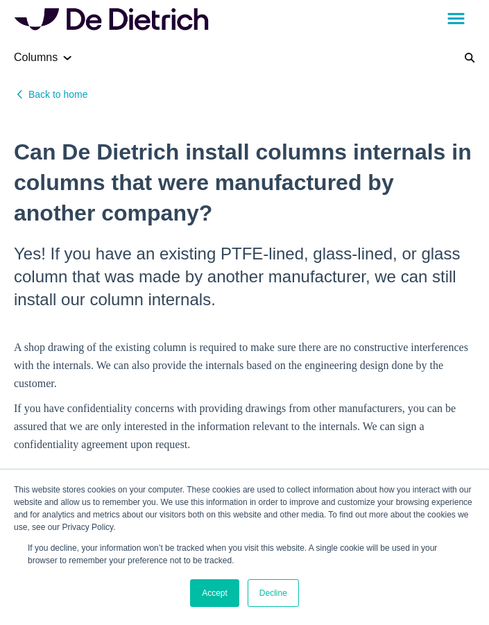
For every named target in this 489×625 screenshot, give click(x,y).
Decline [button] (273, 593)
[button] (456, 19)
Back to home (58, 94)
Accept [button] (215, 593)
